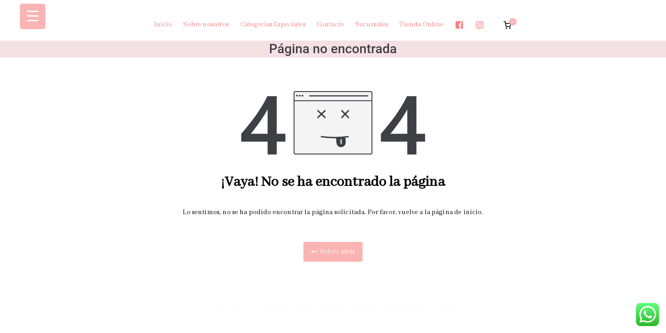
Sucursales (371, 24)
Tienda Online (421, 24)
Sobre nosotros (206, 24)
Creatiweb (444, 306)
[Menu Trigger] (32, 16)
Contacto (330, 24)
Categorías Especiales (273, 24)
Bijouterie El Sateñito (287, 306)
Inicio (163, 24)
